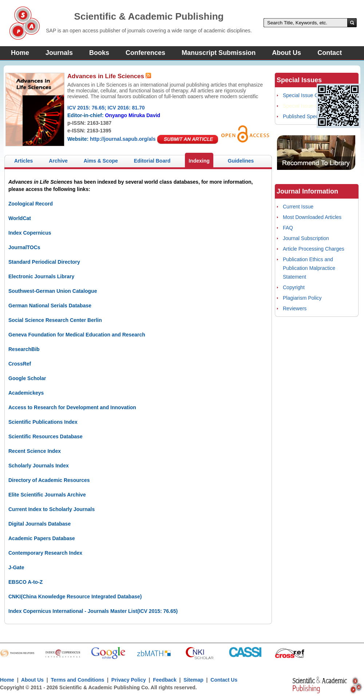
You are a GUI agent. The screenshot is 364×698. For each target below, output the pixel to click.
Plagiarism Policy (302, 298)
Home (20, 52)
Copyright (294, 287)
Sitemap (193, 680)
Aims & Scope (101, 161)
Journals (59, 52)
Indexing (199, 161)
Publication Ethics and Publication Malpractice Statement (309, 268)
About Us (286, 52)
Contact (329, 52)
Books (99, 52)
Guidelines (241, 161)
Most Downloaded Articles (312, 217)
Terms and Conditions (77, 680)
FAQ (288, 228)
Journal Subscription (306, 238)
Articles (23, 161)
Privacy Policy (128, 680)
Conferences (145, 52)
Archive (58, 161)
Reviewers (294, 308)
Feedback (165, 680)
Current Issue (298, 207)
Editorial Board (152, 161)
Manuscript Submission (219, 52)
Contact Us (223, 680)
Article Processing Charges (313, 249)
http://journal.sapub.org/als (122, 139)
